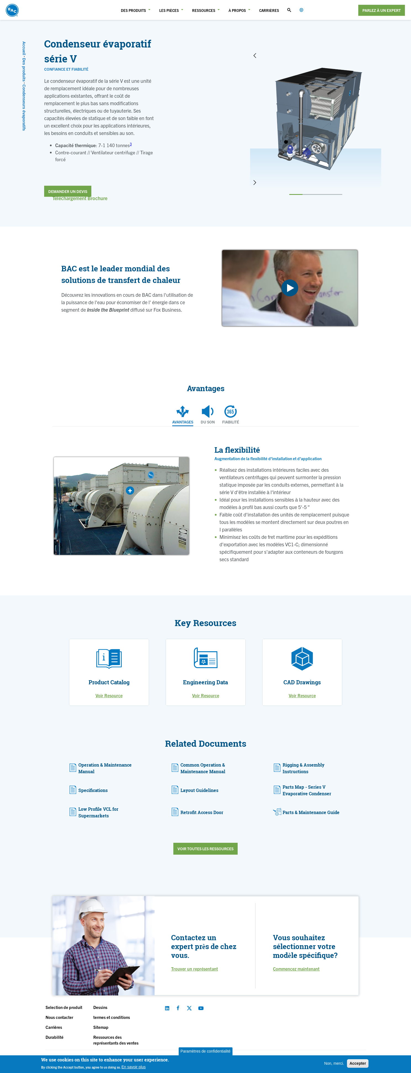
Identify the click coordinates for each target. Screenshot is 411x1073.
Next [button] (255, 182)
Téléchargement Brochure (79, 198)
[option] (316, 119)
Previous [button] (255, 55)
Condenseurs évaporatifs (24, 107)
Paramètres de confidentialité (205, 1051)
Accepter (357, 1063)
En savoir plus (133, 1067)
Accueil (24, 48)
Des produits (24, 70)
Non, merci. (334, 1063)
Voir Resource (109, 695)
